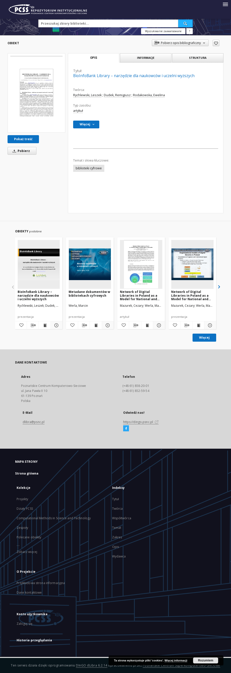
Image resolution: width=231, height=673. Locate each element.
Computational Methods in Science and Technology (54, 518)
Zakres (117, 537)
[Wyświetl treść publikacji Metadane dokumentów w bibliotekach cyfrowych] (96, 325)
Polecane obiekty (29, 537)
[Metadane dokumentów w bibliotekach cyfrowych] (90, 264)
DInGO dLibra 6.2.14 (91, 665)
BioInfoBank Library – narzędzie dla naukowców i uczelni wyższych (38, 295)
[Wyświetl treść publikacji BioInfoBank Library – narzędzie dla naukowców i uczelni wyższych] (44, 325)
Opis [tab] (93, 58)
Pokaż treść (23, 139)
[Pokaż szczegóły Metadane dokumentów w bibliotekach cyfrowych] (107, 325)
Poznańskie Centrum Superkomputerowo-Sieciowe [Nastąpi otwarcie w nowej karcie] (181, 665)
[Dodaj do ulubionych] (216, 43)
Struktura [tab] (197, 58)
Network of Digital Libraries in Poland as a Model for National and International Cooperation (138, 295)
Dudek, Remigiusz (117, 95)
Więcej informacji (176, 660)
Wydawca (119, 556)
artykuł (78, 111)
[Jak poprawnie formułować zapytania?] (189, 31)
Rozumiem (205, 660)
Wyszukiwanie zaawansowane (163, 31)
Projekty (22, 499)
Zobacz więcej (27, 552)
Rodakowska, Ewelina (149, 95)
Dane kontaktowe (29, 592)
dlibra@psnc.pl (34, 422)
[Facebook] (126, 428)
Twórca (117, 508)
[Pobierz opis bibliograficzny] (32, 325)
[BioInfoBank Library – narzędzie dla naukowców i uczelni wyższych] (36, 93)
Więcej (204, 337)
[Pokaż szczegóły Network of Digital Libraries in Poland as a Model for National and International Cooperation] (158, 325)
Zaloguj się (25, 624)
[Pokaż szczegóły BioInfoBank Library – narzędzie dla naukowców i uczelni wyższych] (56, 325)
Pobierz (20, 151)
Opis (115, 547)
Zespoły (22, 528)
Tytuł (115, 499)
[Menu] (225, 4)
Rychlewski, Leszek (87, 95)
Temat (116, 528)
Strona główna (27, 473)
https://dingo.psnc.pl (141, 422)
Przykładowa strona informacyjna (41, 583)
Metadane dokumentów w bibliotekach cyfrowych (89, 293)
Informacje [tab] (145, 58)
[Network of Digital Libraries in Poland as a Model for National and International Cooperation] (141, 264)
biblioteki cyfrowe (89, 168)
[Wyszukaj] (185, 23)
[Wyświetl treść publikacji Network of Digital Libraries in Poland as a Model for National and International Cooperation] (147, 325)
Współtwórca (121, 518)
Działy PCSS (25, 508)
